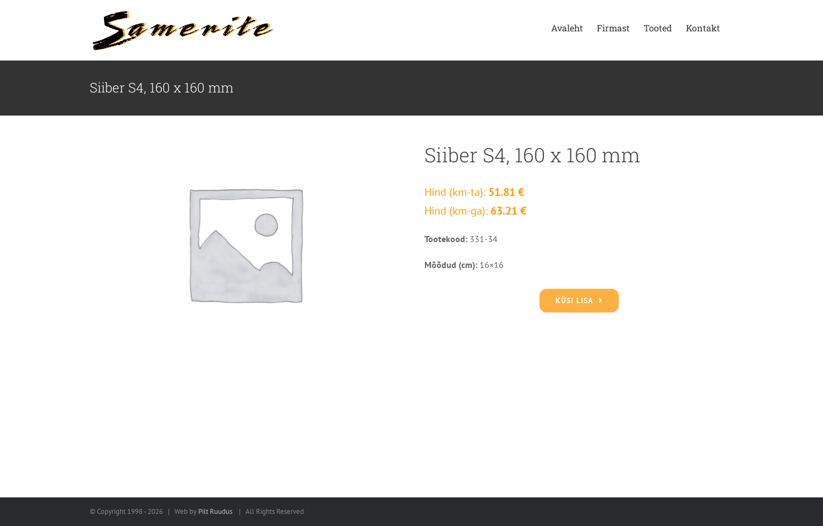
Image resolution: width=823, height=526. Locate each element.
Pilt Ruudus (215, 511)
